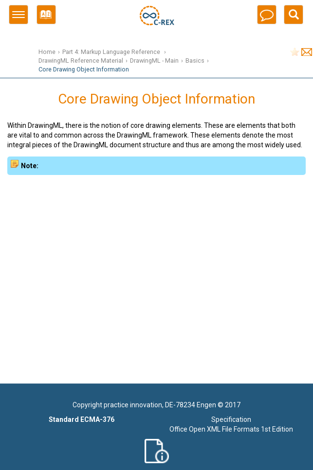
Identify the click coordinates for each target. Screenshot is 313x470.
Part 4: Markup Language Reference (112, 51)
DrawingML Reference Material (80, 60)
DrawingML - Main (154, 60)
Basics (194, 60)
